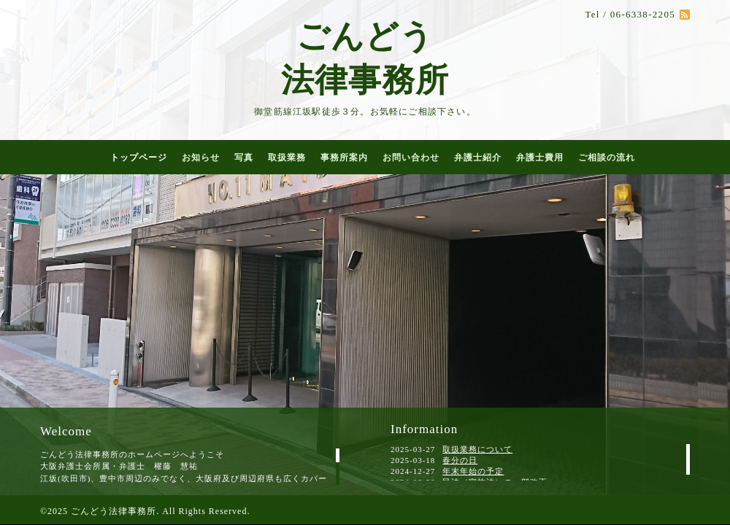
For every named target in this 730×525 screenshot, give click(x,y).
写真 (243, 157)
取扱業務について (477, 449)
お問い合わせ (411, 157)
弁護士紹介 (478, 157)
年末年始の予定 (473, 471)
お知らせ (201, 157)
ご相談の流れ (606, 157)
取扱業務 (287, 157)
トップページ (138, 157)
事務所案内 (344, 157)
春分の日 (459, 460)
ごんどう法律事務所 (113, 511)
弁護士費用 (540, 157)
